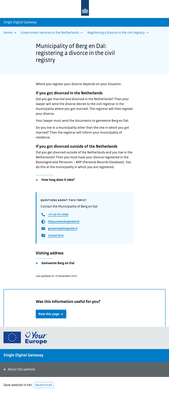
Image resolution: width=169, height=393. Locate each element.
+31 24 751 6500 (58, 214)
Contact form (56, 235)
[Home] (10, 33)
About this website (19, 369)
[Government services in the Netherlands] (53, 33)
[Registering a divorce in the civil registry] (118, 33)
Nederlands (43, 385)
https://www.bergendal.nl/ (64, 221)
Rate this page (51, 314)
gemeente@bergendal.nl (62, 228)
